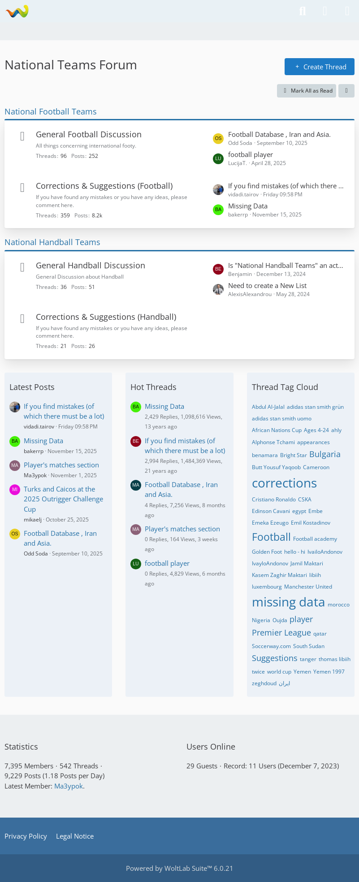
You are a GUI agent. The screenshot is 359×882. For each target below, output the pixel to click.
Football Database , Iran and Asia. (279, 134)
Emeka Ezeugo (270, 522)
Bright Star (293, 455)
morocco (339, 604)
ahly (336, 430)
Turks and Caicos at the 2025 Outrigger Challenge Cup (63, 498)
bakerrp (33, 451)
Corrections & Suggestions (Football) (104, 185)
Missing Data (248, 205)
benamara (265, 455)
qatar (320, 633)
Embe (315, 511)
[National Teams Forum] (17, 11)
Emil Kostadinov (310, 522)
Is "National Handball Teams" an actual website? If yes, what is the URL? (287, 265)
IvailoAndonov (324, 551)
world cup (279, 671)
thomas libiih (334, 659)
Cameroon (316, 467)
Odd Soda (36, 553)
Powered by (180, 868)
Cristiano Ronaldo (274, 499)
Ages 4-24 (316, 430)
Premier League (281, 632)
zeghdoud (264, 683)
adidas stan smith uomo (281, 418)
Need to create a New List (267, 285)
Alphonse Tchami (273, 442)
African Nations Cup (277, 430)
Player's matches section (61, 464)
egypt (299, 511)
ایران (284, 683)
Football (271, 537)
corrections (284, 482)
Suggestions (275, 658)
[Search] (302, 11)
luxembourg (267, 586)
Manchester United (308, 586)
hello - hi (294, 551)
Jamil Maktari (306, 563)
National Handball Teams (52, 242)
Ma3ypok (35, 475)
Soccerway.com (271, 646)
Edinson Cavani (271, 511)
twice (258, 671)
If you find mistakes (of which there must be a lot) (287, 185)
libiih (315, 575)
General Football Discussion (89, 134)
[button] (346, 91)
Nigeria (261, 620)
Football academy (315, 539)
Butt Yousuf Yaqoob (276, 467)
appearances (313, 442)
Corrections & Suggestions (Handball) (106, 316)
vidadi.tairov (39, 426)
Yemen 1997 (329, 671)
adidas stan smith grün (315, 407)
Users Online (210, 746)
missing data (288, 601)
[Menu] (347, 11)
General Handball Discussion (90, 265)
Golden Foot (267, 551)
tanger (308, 659)
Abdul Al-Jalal (268, 407)
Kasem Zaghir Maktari (279, 575)
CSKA (304, 499)
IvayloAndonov (270, 563)
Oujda (279, 620)
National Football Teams (50, 111)
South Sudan (308, 646)
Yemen (302, 671)
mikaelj (33, 519)
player (301, 619)
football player (250, 154)
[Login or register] (325, 11)
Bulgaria (325, 454)
